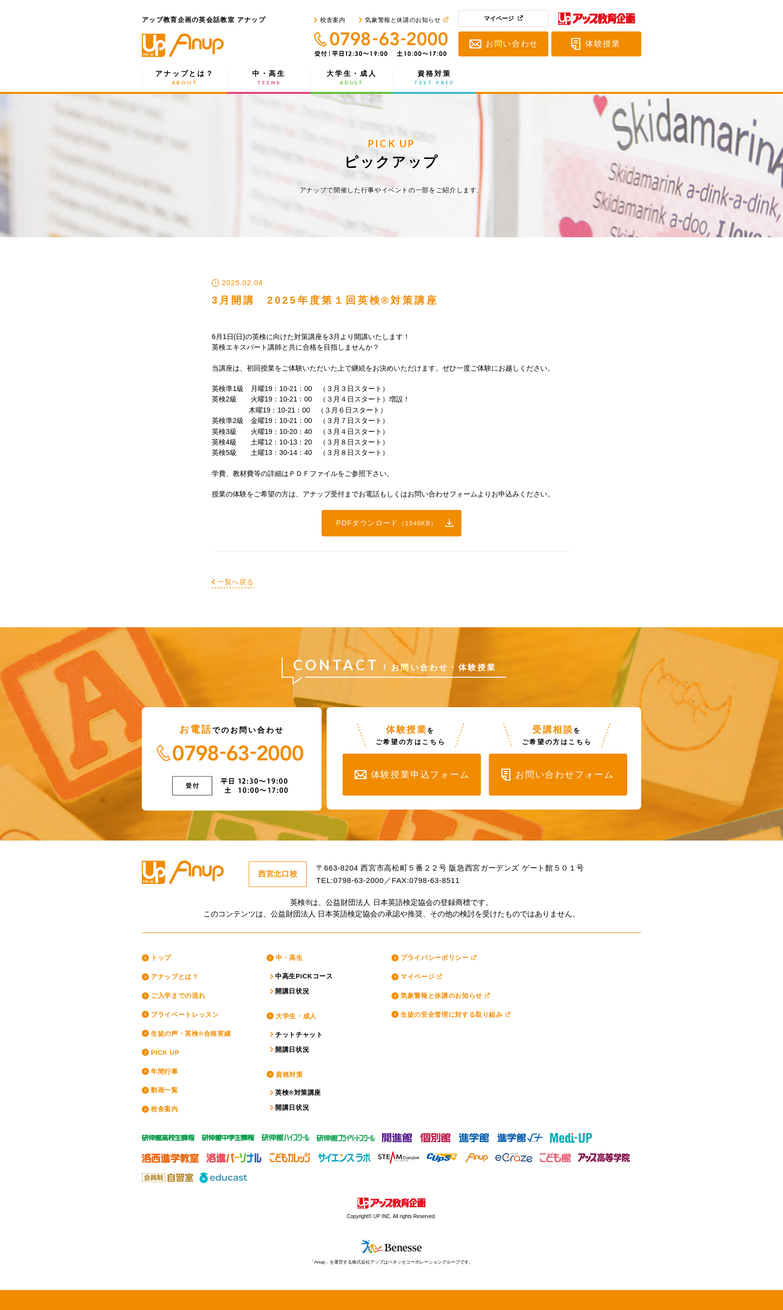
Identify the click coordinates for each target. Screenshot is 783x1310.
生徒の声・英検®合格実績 (191, 1033)
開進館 (397, 1135)
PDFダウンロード (386, 523)
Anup (476, 1155)
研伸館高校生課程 (168, 1135)
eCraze (513, 1155)
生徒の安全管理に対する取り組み (451, 1014)
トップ (161, 957)
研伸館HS (285, 1135)
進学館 (474, 1135)
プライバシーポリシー (434, 957)
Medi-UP (571, 1135)
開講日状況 (292, 991)
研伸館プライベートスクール (346, 1135)
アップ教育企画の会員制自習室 (167, 1175)
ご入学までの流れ (178, 995)
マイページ (499, 18)
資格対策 (434, 77)
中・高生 (269, 77)
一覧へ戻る (235, 582)
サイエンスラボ (344, 1155)
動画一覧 (164, 1090)
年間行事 (164, 1071)
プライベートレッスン (185, 1014)
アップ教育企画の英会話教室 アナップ (204, 45)
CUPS (441, 1155)
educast (224, 1175)
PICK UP (165, 1052)
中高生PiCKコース (304, 976)
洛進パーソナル (234, 1155)
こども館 (555, 1155)
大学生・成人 (352, 77)
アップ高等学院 (603, 1155)
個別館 (435, 1135)
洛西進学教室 (170, 1155)
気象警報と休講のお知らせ (402, 19)
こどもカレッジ (290, 1155)
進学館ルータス (519, 1135)
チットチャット (299, 1034)
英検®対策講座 (298, 1092)
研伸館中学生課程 (228, 1135)
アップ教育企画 (596, 20)
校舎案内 (332, 19)
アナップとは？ (184, 77)
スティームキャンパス (398, 1155)
